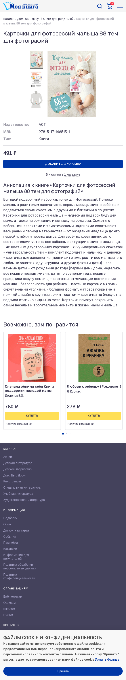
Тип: (7, 139)
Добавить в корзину (63, 163)
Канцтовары (12, 481)
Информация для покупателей (16, 556)
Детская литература (17, 463)
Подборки (10, 518)
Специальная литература (21, 487)
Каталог (9, 18)
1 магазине (72, 174)
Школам (9, 609)
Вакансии (10, 548)
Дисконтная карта (16, 530)
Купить (32, 415)
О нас (7, 524)
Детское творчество (17, 469)
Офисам (9, 602)
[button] (63, 434)
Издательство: (16, 124)
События (9, 536)
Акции (7, 457)
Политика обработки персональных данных (19, 566)
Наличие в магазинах (19, 423)
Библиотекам (12, 596)
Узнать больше (107, 659)
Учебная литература (18, 493)
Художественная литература (24, 500)
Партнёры (10, 542)
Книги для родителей (58, 18)
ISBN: (7, 132)
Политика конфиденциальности (19, 576)
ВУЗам (8, 615)
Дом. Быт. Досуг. (28, 18)
